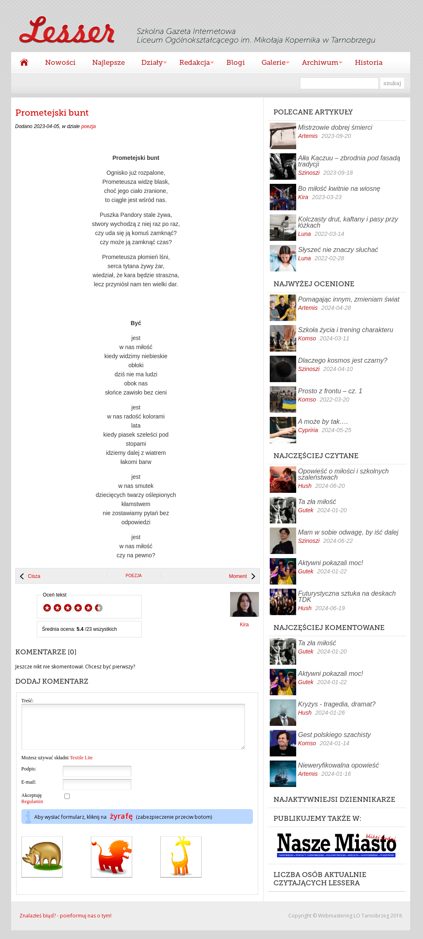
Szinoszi (309, 172)
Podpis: (28, 777)
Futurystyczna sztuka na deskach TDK (347, 596)
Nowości (60, 62)
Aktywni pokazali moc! (330, 562)
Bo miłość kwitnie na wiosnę (339, 188)
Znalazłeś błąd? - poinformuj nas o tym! (65, 924)
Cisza (34, 576)
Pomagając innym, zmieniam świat (348, 299)
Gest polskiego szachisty (334, 734)
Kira (303, 197)
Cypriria (308, 430)
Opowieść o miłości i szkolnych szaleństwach (343, 474)
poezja (88, 126)
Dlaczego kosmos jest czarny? (342, 360)
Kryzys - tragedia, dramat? (337, 704)
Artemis (308, 136)
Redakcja (192, 63)
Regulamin (32, 810)
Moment (238, 576)
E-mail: (28, 791)
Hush (305, 486)
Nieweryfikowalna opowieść (338, 765)
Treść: (27, 701)
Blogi (235, 62)
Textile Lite (81, 766)
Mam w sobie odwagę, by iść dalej (348, 532)
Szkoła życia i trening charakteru (345, 329)
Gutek (306, 510)
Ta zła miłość (317, 501)
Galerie (271, 63)
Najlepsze (108, 62)
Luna (304, 234)
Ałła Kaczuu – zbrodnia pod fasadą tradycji (349, 161)
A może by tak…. (323, 421)
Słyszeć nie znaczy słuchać (338, 249)
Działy (150, 63)
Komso (307, 338)
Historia (369, 62)
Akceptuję (32, 807)
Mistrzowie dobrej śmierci (335, 127)
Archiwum (318, 63)
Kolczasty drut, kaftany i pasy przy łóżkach (348, 222)
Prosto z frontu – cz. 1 (330, 391)
